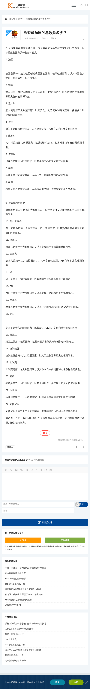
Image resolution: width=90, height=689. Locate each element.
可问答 (12, 19)
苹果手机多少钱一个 (14, 655)
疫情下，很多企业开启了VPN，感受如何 (24, 594)
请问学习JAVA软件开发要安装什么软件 (23, 589)
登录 (24, 540)
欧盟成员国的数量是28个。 (71, 440)
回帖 (11, 447)
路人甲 (14, 38)
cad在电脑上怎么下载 (15, 584)
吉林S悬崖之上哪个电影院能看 (19, 629)
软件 (20, 19)
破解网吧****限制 (13, 605)
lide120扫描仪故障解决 (15, 578)
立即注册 (65, 540)
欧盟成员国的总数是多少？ (38, 19)
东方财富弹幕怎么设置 (15, 573)
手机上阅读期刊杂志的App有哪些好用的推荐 (25, 568)
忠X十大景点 (11, 639)
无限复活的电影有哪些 (15, 660)
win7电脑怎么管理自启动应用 (18, 599)
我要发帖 (47, 522)
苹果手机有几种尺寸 (14, 634)
